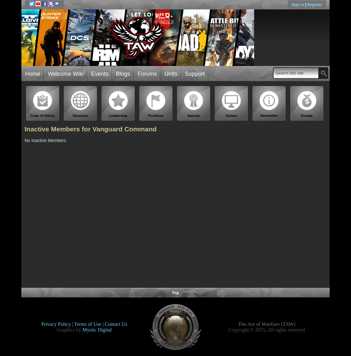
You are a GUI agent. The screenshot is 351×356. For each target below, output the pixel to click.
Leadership (118, 104)
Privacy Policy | (57, 324)
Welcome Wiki (66, 74)
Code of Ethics (43, 104)
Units (170, 74)
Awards (193, 104)
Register (314, 5)
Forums (147, 74)
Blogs (123, 74)
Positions (156, 104)
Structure (80, 104)
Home (32, 74)
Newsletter (269, 104)
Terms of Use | (89, 324)
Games (231, 104)
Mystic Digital (97, 329)
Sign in (298, 5)
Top (175, 292)
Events (100, 74)
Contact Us (116, 324)
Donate (307, 104)
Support (195, 74)
